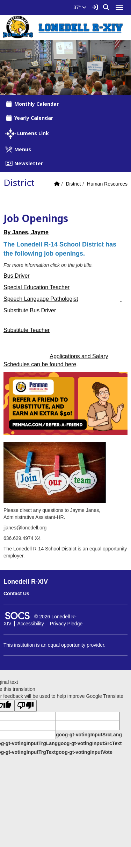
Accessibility (30, 623)
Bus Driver (16, 276)
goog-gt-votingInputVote (84, 752)
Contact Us (16, 593)
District (73, 184)
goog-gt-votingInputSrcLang (89, 734)
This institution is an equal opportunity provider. (54, 645)
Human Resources (107, 184)
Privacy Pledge (66, 623)
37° (79, 7)
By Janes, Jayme (26, 232)
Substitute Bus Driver (29, 310)
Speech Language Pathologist (40, 299)
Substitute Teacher (26, 330)
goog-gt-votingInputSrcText (90, 743)
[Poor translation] (25, 706)
